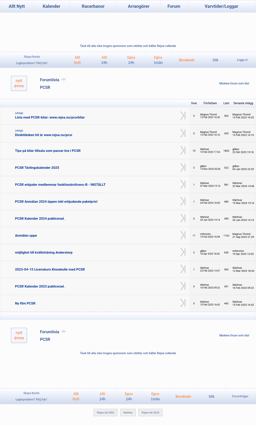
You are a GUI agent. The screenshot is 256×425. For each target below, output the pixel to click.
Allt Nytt (17, 6)
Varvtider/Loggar (221, 6)
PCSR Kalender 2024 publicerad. (40, 218)
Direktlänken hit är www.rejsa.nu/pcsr (43, 135)
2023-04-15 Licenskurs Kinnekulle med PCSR (50, 269)
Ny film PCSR (25, 303)
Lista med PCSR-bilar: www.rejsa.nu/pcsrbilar (50, 117)
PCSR (45, 87)
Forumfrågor (240, 396)
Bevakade (187, 59)
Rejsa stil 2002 (105, 412)
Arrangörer (138, 6)
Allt (104, 60)
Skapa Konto (32, 56)
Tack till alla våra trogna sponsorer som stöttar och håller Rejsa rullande (128, 46)
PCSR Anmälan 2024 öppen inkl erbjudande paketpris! (56, 202)
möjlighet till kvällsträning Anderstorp (44, 252)
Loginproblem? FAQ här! (32, 63)
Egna (131, 60)
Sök (215, 59)
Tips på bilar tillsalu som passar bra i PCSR (48, 151)
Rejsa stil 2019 (150, 412)
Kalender (51, 6)
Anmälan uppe (26, 235)
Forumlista (53, 79)
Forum (174, 6)
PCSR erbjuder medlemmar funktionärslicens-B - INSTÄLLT (60, 185)
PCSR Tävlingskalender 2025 (37, 168)
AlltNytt (77, 60)
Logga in (242, 60)
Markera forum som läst (234, 83)
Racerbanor (93, 6)
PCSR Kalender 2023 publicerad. (40, 286)
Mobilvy (127, 412)
